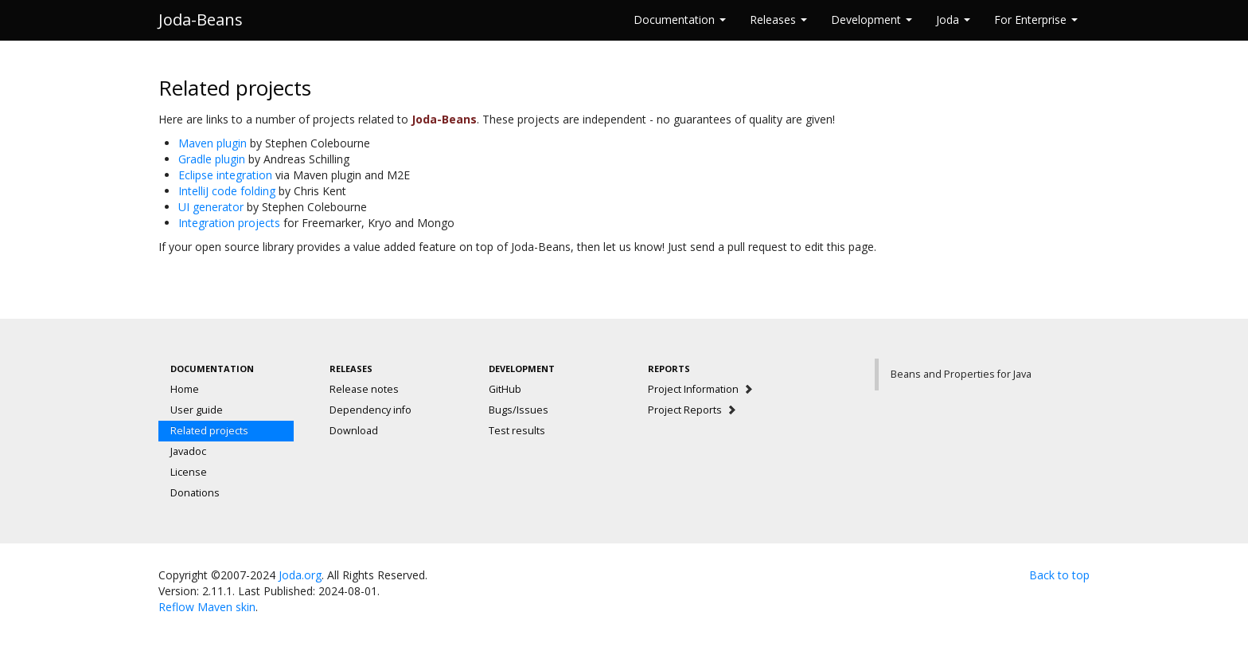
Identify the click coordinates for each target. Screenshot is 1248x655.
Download (354, 430)
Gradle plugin (211, 159)
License (188, 472)
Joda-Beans (200, 19)
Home (184, 389)
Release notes (364, 389)
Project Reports (692, 410)
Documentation (680, 19)
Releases (778, 19)
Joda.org (300, 574)
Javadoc (188, 451)
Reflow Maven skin (206, 606)
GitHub (505, 389)
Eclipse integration (225, 174)
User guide (196, 410)
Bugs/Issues (518, 410)
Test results (517, 430)
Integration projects (229, 222)
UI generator (211, 206)
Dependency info (370, 410)
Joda (953, 19)
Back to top (1059, 574)
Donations (195, 493)
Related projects (209, 430)
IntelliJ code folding (226, 190)
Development (871, 19)
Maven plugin (212, 143)
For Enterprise (1036, 19)
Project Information (701, 389)
